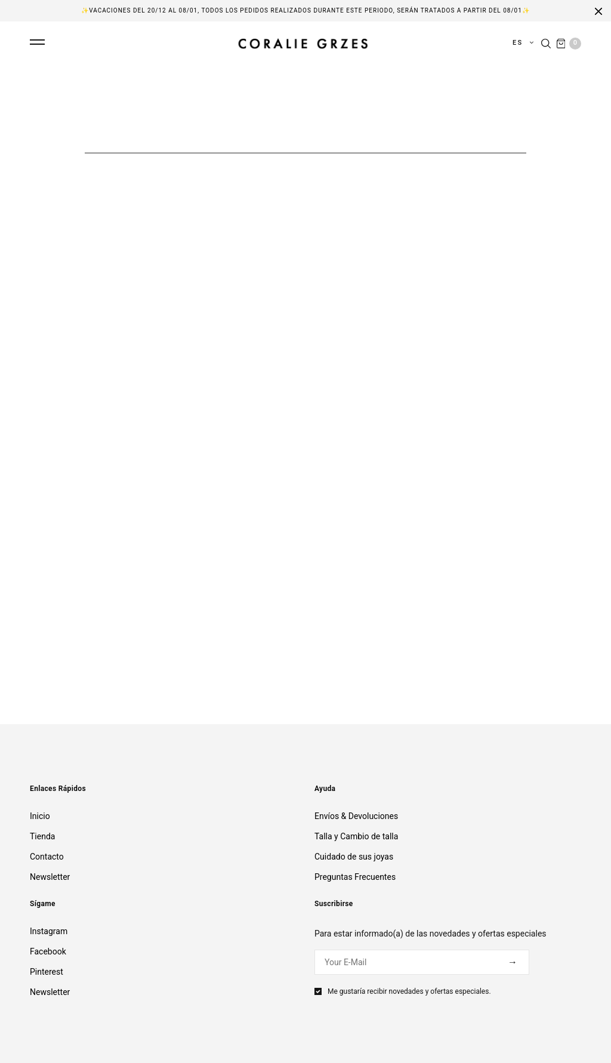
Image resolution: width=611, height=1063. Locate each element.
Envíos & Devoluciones (356, 816)
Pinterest (46, 972)
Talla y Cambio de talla (356, 836)
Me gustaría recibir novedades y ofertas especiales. (409, 991)
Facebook (48, 951)
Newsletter (50, 877)
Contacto (47, 856)
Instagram (48, 931)
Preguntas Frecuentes (355, 877)
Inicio (40, 816)
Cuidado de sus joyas (353, 856)
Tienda (42, 836)
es (519, 43)
